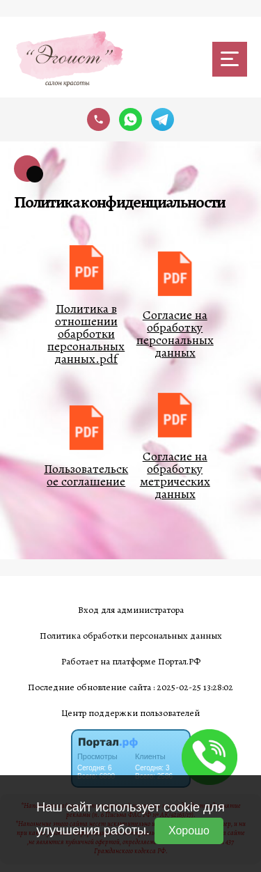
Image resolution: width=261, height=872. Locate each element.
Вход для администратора (131, 609)
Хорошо (188, 830)
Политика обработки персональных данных (131, 635)
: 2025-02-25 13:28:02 (193, 687)
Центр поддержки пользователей (130, 712)
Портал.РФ (179, 661)
